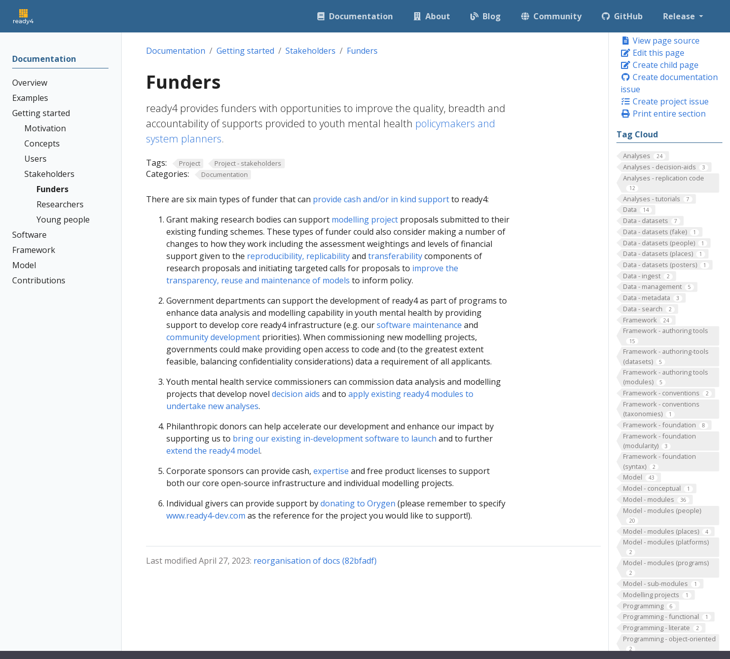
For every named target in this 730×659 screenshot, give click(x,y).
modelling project (365, 219)
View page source (660, 40)
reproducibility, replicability (298, 256)
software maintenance (419, 325)
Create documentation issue (669, 83)
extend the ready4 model (213, 450)
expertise (331, 471)
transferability (395, 256)
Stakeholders (310, 50)
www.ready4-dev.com (205, 515)
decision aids (296, 393)
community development (213, 337)
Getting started (245, 50)
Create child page (659, 64)
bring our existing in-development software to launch (334, 438)
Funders (362, 50)
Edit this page (652, 52)
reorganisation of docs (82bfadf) (315, 560)
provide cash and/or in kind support (381, 199)
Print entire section (663, 113)
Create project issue (664, 101)
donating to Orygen (357, 503)
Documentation (175, 50)
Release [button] (680, 16)
